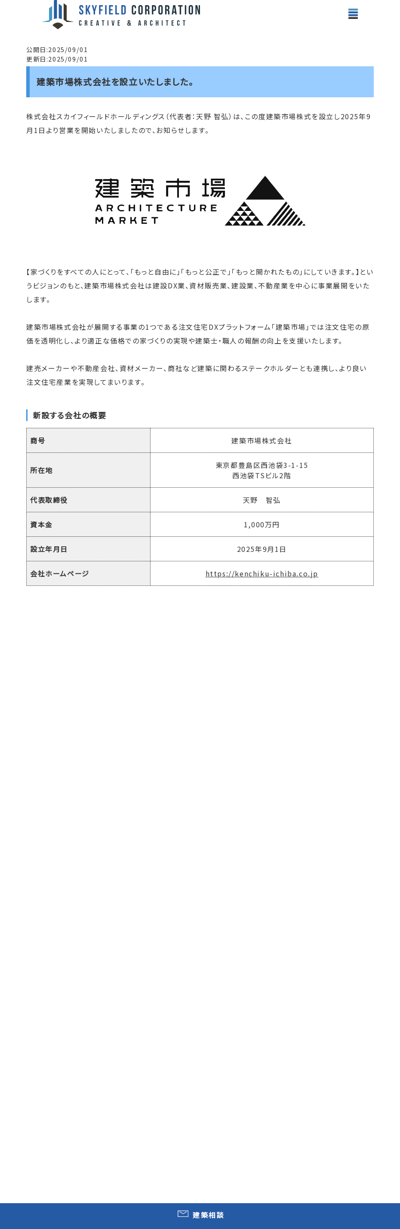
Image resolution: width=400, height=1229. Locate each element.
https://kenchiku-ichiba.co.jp (262, 573)
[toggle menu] (353, 14)
